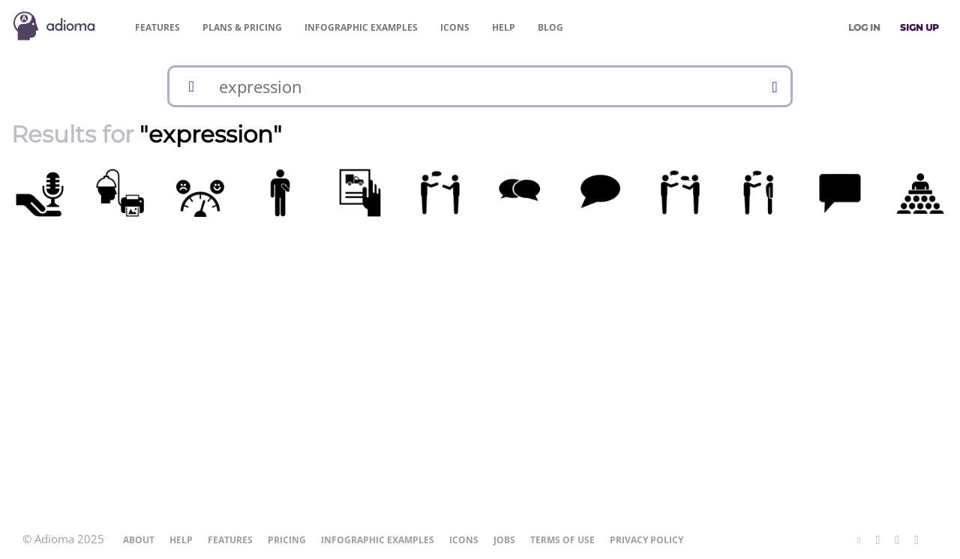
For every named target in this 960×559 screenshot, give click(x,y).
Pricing (242, 27)
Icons (455, 27)
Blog (550, 27)
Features (157, 27)
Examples (361, 27)
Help (503, 27)
